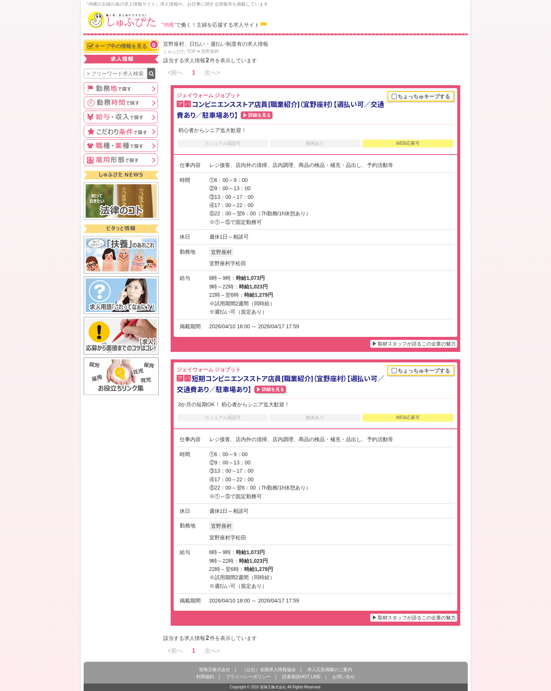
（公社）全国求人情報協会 (269, 669)
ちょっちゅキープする (421, 96)
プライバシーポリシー (248, 676)
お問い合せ (343, 676)
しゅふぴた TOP (179, 51)
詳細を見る (259, 115)
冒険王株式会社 (214, 669)
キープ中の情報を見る (122, 45)
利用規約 (205, 676)
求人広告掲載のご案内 (329, 669)
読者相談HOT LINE (301, 676)
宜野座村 (210, 51)
